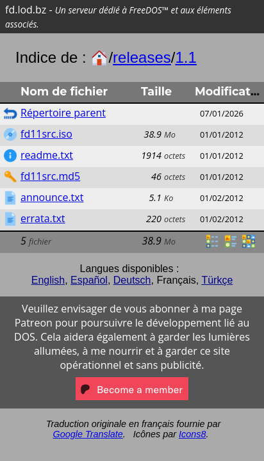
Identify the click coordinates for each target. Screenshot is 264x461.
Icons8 (192, 434)
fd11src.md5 (50, 176)
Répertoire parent (63, 113)
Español (89, 280)
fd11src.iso (46, 134)
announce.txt (52, 197)
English (48, 280)
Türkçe (217, 280)
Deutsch (132, 280)
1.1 (185, 57)
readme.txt (47, 155)
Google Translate (88, 434)
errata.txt (43, 218)
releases (142, 57)
